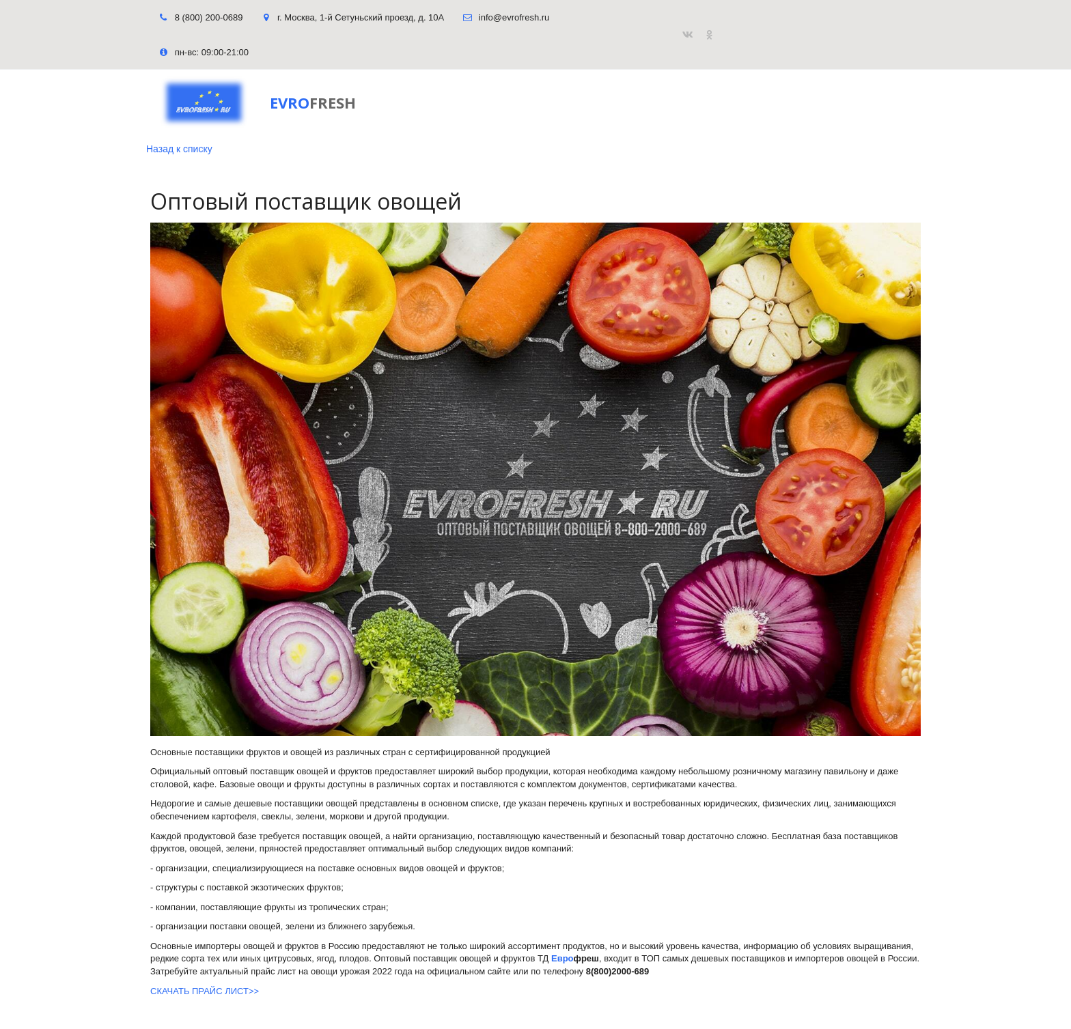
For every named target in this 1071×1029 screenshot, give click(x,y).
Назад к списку (179, 148)
